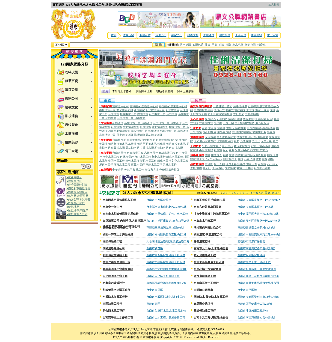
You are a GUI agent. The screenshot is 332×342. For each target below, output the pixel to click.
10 (246, 192)
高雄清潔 (117, 123)
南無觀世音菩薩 (203, 110)
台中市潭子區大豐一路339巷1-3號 (258, 213)
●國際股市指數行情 (78, 188)
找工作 (140, 169)
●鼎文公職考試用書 (78, 199)
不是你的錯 (206, 150)
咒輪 (272, 110)
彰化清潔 (153, 131)
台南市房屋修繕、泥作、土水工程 (167, 213)
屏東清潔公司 (124, 135)
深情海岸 (210, 137)
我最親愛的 (259, 155)
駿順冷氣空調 (164, 91)
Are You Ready (213, 159)
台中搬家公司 (157, 114)
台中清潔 (175, 123)
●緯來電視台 (74, 181)
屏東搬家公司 (178, 106)
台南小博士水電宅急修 (207, 269)
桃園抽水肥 (106, 144)
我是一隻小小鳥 (260, 146)
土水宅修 (237, 44)
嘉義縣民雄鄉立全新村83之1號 (256, 227)
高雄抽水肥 (134, 140)
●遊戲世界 (72, 206)
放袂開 (221, 128)
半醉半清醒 (268, 128)
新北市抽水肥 (178, 140)
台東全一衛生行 (112, 206)
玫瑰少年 (231, 164)
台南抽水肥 (119, 140)
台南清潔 (146, 123)
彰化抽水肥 (164, 144)
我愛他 (254, 150)
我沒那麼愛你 (242, 146)
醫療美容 (256, 35)
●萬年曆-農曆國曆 (77, 195)
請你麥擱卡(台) (264, 119)
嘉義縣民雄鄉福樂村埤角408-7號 (166, 283)
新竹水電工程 (148, 160)
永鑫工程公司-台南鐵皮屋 (209, 200)
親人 (225, 150)
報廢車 (261, 44)
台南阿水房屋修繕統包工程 (119, 200)
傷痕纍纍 (262, 137)
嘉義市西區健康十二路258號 (254, 303)
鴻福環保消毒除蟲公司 (207, 227)
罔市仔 (256, 141)
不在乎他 (249, 159)
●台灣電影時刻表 (76, 184)
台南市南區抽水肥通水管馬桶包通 (258, 283)
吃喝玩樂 (128, 35)
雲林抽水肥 (132, 147)
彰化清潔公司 (168, 131)
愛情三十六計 (245, 168)
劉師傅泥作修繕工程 (115, 255)
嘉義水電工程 (153, 164)
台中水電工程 (111, 156)
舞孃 (199, 168)
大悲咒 (250, 110)
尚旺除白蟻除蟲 (203, 289)
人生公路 (266, 141)
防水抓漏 (185, 44)
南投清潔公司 (139, 131)
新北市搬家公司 (155, 110)
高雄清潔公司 (132, 123)
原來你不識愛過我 (205, 141)
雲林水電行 (170, 164)
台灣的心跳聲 (262, 168)
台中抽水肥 (148, 140)
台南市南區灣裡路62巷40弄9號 (256, 248)
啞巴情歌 (249, 123)
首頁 (113, 35)
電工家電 (272, 35)
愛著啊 (212, 128)
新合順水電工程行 (114, 310)
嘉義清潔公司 (107, 135)
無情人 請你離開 (236, 128)
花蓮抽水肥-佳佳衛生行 (117, 227)
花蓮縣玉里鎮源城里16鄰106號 (165, 227)
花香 (205, 128)
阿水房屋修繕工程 (205, 276)
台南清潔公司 (161, 123)
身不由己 (227, 146)
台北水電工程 (142, 156)
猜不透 (245, 150)
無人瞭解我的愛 (226, 137)
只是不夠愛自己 (211, 146)
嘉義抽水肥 (118, 147)
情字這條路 (235, 119)
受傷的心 (210, 119)
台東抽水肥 (176, 147)
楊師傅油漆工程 (112, 241)
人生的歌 (222, 119)
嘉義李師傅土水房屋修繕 (118, 269)
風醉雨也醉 (224, 132)
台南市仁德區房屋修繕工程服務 (165, 262)
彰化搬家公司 (124, 110)
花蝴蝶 (262, 164)
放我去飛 (248, 119)
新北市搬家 (172, 110)
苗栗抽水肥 (150, 144)
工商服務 (240, 35)
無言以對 (251, 164)
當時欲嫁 (237, 132)
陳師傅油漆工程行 (205, 310)
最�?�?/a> (272, 192)
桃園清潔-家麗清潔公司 (208, 234)
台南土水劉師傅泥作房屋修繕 (121, 213)
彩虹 (225, 155)
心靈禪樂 (253, 106)
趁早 (271, 159)
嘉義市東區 (153, 303)
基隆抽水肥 (135, 144)
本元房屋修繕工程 (205, 255)
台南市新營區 (154, 248)
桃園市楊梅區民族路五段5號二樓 (166, 234)
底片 (275, 141)
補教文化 (193, 35)
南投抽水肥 (179, 144)
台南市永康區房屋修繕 (251, 255)
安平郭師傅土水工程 (115, 276)
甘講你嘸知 (206, 123)
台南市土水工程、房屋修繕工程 (165, 317)
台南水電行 (119, 153)
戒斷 (207, 155)
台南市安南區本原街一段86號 (255, 206)
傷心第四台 (262, 123)
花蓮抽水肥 (161, 147)
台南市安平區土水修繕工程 (163, 276)
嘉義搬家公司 (149, 106)
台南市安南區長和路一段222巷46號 (258, 220)
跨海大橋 (242, 137)
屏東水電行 (106, 164)
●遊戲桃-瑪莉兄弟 (77, 210)
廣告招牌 (173, 169)
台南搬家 (139, 118)
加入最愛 (273, 4)
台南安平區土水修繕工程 (118, 317)
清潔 (228, 44)
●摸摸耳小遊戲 (75, 203)
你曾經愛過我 (224, 141)
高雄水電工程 (167, 153)
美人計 (207, 168)
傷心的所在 (209, 132)
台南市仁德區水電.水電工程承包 (166, 310)
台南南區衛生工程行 (206, 283)
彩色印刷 (162, 169)
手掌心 (263, 150)
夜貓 (231, 150)
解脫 (264, 159)
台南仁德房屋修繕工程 (116, 262)
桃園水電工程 (116, 160)
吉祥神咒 (240, 110)
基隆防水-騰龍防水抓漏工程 (211, 296)
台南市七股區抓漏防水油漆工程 (165, 296)
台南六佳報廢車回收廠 (207, 206)
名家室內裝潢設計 (114, 283)
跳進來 (200, 159)
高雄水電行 (151, 153)
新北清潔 (145, 127)
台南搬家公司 (125, 118)
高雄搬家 (110, 118)
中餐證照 (117, 169)
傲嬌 (231, 155)
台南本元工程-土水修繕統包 (211, 248)
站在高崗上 (230, 159)
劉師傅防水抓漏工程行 (116, 289)
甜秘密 (209, 164)
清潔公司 (160, 35)
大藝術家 (230, 168)
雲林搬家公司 (120, 106)
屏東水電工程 (122, 164)
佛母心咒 (219, 110)
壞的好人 (216, 155)
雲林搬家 (135, 106)
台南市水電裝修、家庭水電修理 (256, 269)
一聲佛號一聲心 (222, 106)
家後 (199, 132)
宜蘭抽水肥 (147, 147)
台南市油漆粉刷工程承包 (252, 310)
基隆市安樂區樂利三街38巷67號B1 (258, 296)
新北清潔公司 (160, 127)
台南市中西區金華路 (158, 200)
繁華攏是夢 (259, 132)
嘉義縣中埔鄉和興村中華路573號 (166, 269)
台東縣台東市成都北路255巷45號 (166, 206)
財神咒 (229, 110)
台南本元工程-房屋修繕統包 (211, 317)
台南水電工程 (135, 153)
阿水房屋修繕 (185, 91)
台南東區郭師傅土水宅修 (209, 262)
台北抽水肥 (163, 140)
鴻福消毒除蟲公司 (114, 248)
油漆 (221, 44)
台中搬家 (171, 114)
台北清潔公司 (131, 127)
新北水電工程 (174, 156)
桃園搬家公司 (128, 114)
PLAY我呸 (218, 168)
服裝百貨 (145, 35)
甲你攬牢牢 (254, 128)
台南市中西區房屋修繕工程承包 (165, 255)
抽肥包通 (197, 44)
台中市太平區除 (247, 289)
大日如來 (238, 114)
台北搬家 (113, 114)
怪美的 (241, 164)
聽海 (258, 159)
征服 (238, 150)
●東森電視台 (74, 177)
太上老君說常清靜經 (220, 114)
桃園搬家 (142, 114)
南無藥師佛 (252, 114)
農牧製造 (224, 35)
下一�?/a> (257, 192)
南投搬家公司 (107, 110)
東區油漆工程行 (112, 303)
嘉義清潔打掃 (202, 241)
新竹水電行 (132, 160)
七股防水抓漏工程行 (115, 296)
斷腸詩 (247, 132)
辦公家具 (150, 169)
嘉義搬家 (164, 106)
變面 (236, 141)
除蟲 (207, 44)
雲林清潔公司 (153, 135)
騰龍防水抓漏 (144, 91)
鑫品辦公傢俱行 (203, 303)
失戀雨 (218, 123)
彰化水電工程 (180, 160)
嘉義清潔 (182, 131)
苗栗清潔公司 (122, 131)
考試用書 (129, 169)
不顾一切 (228, 123)
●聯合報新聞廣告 (76, 192)
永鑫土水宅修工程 (205, 220)
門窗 (214, 44)
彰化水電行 (164, 160)
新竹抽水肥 (120, 144)
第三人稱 (219, 164)
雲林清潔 (139, 135)
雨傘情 (238, 123)
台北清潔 (116, 127)
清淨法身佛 (240, 106)
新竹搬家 (139, 110)
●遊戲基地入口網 (76, 214)
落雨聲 (271, 132)
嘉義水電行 (138, 164)
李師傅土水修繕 (121, 91)
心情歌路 (245, 141)
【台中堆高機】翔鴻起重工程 (212, 213)
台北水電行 (127, 156)
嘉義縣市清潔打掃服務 (251, 241)
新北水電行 (159, 156)
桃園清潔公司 (177, 127)
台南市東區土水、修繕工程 (254, 262)
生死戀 (252, 137)
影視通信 (208, 35)
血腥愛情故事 (243, 155)
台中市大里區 (154, 289)
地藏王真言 (262, 110)
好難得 (218, 150)
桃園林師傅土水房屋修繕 (118, 234)
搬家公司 (176, 35)
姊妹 (240, 159)
